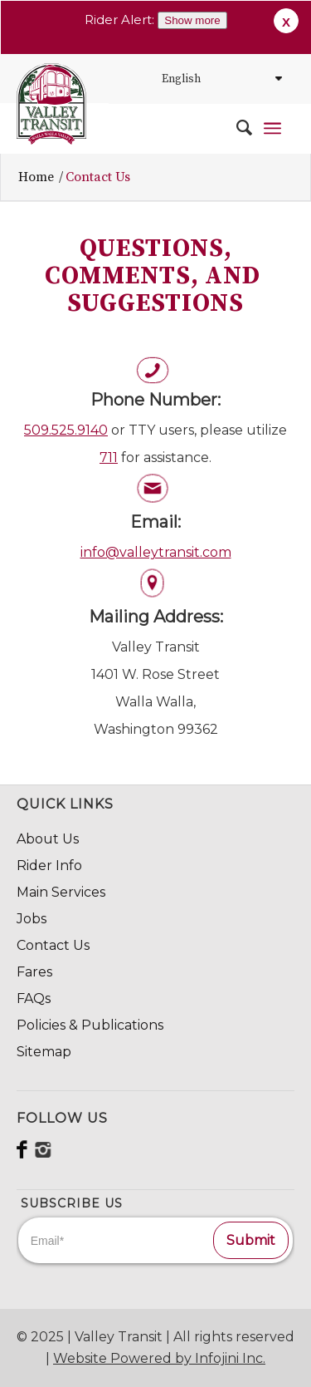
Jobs (31, 919)
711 (109, 457)
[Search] (236, 128)
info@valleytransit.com (155, 552)
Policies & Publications (90, 1025)
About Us (48, 839)
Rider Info (49, 865)
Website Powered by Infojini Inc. (159, 1358)
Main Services (61, 892)
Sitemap (44, 1052)
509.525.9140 (66, 430)
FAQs (34, 998)
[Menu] (272, 128)
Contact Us (53, 945)
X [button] (286, 22)
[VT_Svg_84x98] (51, 104)
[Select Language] (219, 79)
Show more (192, 20)
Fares (34, 972)
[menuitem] (236, 128)
